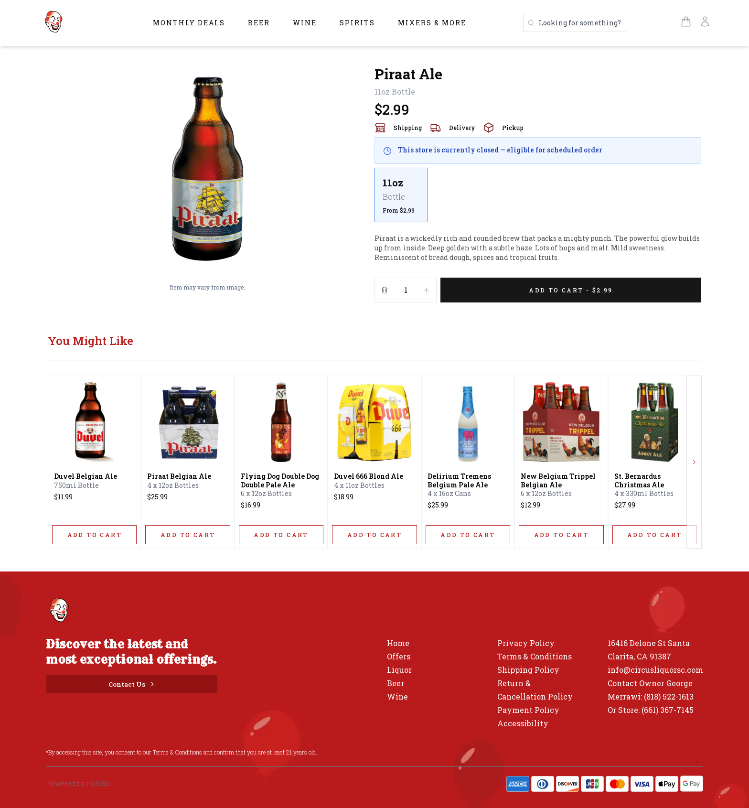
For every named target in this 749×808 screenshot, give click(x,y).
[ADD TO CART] (94, 534)
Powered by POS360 (78, 783)
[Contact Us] (132, 684)
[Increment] (426, 290)
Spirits (357, 22)
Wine (305, 22)
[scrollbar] (537, 199)
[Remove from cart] (384, 290)
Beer (259, 22)
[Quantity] (405, 290)
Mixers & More (432, 22)
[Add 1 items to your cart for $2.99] (570, 290)
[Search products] (575, 23)
